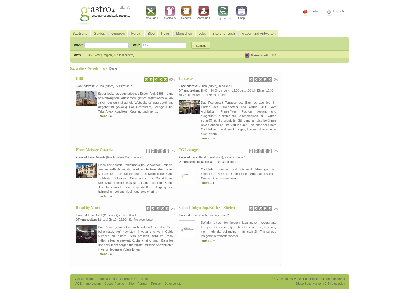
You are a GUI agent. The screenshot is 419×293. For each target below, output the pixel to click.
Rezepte (186, 13)
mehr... (105, 116)
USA (274, 55)
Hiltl (79, 79)
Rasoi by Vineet (89, 208)
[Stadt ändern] (125, 55)
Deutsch (314, 11)
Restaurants (151, 13)
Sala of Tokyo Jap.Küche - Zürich (207, 208)
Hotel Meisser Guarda (94, 150)
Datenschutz (172, 283)
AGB (79, 283)
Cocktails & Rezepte (134, 278)
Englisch (338, 11)
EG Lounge (188, 150)
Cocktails (170, 13)
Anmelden (203, 13)
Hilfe (131, 283)
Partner (143, 283)
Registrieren (223, 13)
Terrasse (186, 79)
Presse (156, 283)
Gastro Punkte (114, 283)
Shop (241, 13)
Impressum (93, 283)
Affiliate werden (86, 278)
